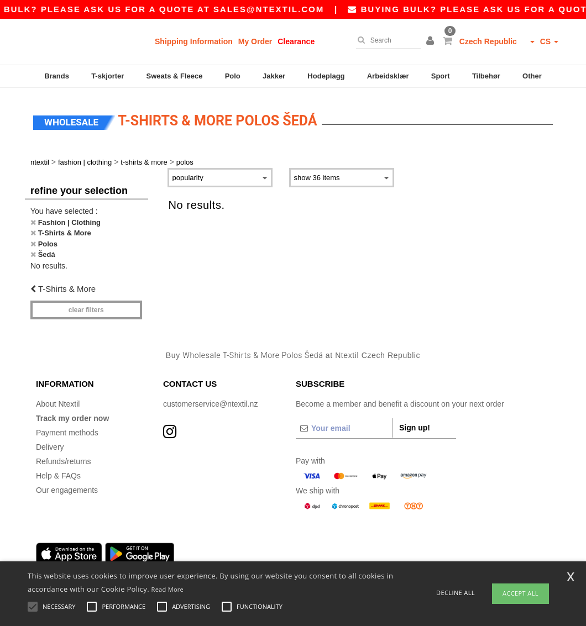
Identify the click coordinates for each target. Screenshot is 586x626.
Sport (440, 76)
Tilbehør (486, 76)
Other (532, 76)
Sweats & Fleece (174, 76)
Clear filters (86, 307)
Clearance (296, 41)
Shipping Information (194, 41)
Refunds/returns (63, 458)
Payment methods (67, 429)
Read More (167, 589)
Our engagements (67, 486)
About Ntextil (58, 400)
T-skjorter (107, 76)
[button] (431, 41)
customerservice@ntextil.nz (210, 400)
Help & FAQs (58, 472)
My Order (255, 41)
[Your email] (344, 425)
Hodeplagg (325, 76)
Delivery (50, 443)
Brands (56, 76)
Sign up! (414, 424)
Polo (232, 76)
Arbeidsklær (388, 76)
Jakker (274, 76)
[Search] (385, 40)
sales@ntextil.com (278, 9)
